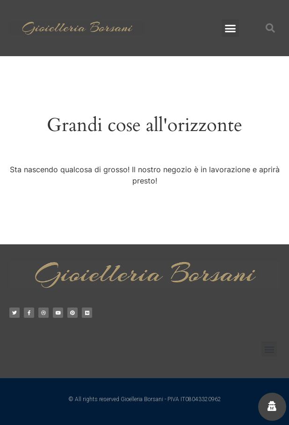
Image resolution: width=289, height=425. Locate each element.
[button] (230, 28)
